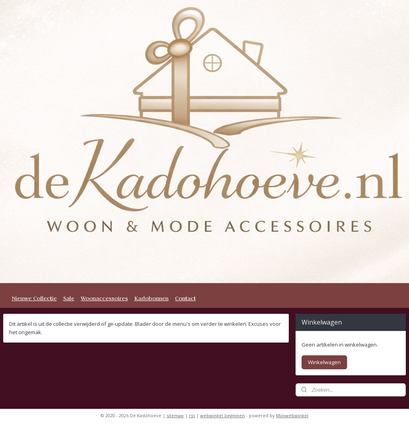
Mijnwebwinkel (292, 415)
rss (192, 415)
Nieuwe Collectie (34, 298)
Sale (68, 298)
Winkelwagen (324, 362)
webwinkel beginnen (222, 415)
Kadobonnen (151, 298)
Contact (185, 298)
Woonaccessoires (104, 298)
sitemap (175, 415)
